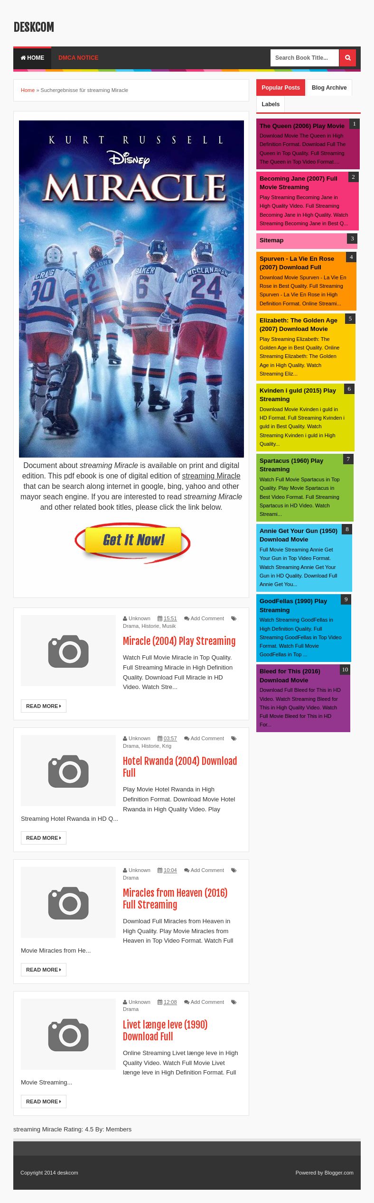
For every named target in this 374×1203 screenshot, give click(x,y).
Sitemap (272, 240)
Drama (131, 626)
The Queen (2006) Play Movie (302, 125)
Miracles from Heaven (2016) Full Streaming (175, 899)
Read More (43, 706)
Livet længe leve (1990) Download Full (165, 1031)
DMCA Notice (78, 58)
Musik (169, 626)
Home (32, 58)
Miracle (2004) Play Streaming (179, 641)
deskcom (33, 27)
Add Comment (207, 618)
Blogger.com (339, 1172)
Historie (150, 626)
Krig (167, 746)
